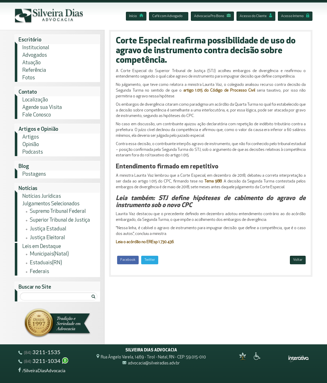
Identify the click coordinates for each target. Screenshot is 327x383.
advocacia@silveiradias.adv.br (154, 363)
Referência (34, 70)
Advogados (34, 55)
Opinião (30, 144)
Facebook (127, 260)
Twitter (149, 260)
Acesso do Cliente (256, 16)
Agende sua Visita (42, 107)
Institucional (35, 47)
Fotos (28, 78)
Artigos (30, 137)
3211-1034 (43, 361)
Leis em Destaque (41, 246)
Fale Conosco (36, 115)
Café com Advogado (167, 16)
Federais (39, 271)
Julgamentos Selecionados (50, 204)
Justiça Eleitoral (47, 237)
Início (136, 16)
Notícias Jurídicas (41, 196)
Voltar (297, 260)
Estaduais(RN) (46, 263)
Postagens (34, 174)
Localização (35, 100)
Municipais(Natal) (49, 254)
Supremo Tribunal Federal (58, 211)
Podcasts (32, 152)
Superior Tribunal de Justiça (60, 220)
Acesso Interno (295, 16)
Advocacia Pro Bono (212, 16)
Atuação (31, 63)
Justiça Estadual (48, 229)
